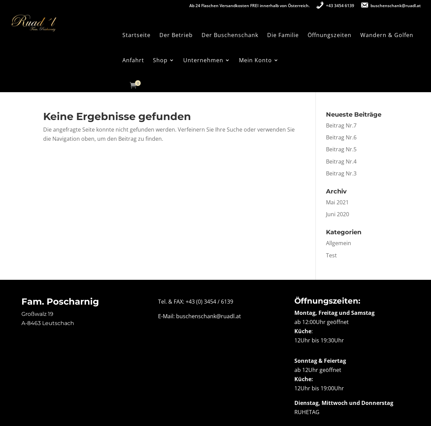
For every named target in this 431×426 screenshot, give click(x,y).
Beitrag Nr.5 (341, 149)
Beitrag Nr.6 (341, 137)
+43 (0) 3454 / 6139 (209, 301)
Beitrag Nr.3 (341, 173)
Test (331, 255)
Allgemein (338, 243)
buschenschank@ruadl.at (208, 316)
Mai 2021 (337, 202)
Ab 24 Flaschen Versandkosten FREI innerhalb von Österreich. (249, 6)
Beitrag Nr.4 (341, 161)
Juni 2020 (337, 214)
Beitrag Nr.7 (341, 125)
